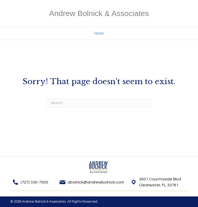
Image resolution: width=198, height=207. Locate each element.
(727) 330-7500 (34, 182)
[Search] (99, 103)
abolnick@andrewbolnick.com (96, 182)
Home (99, 33)
